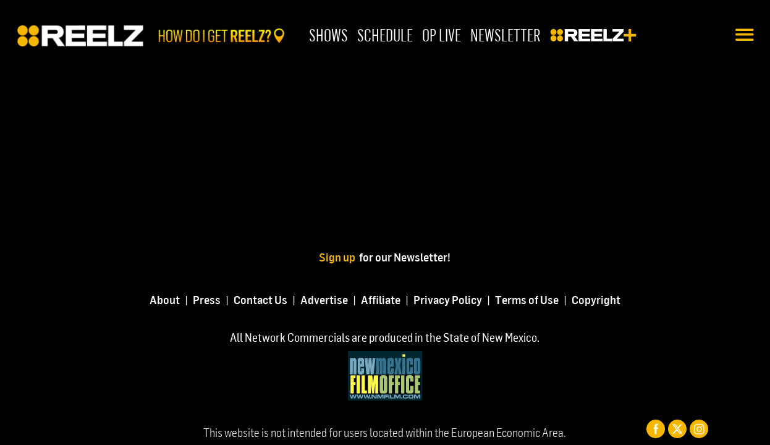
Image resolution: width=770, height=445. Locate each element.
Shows (328, 35)
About (165, 299)
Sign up (339, 257)
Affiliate (380, 299)
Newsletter (505, 35)
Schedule (385, 35)
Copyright (596, 299)
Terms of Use (527, 299)
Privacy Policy (447, 299)
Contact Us (260, 299)
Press (207, 299)
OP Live (441, 35)
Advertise (324, 299)
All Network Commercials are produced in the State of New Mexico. (384, 337)
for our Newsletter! (405, 257)
